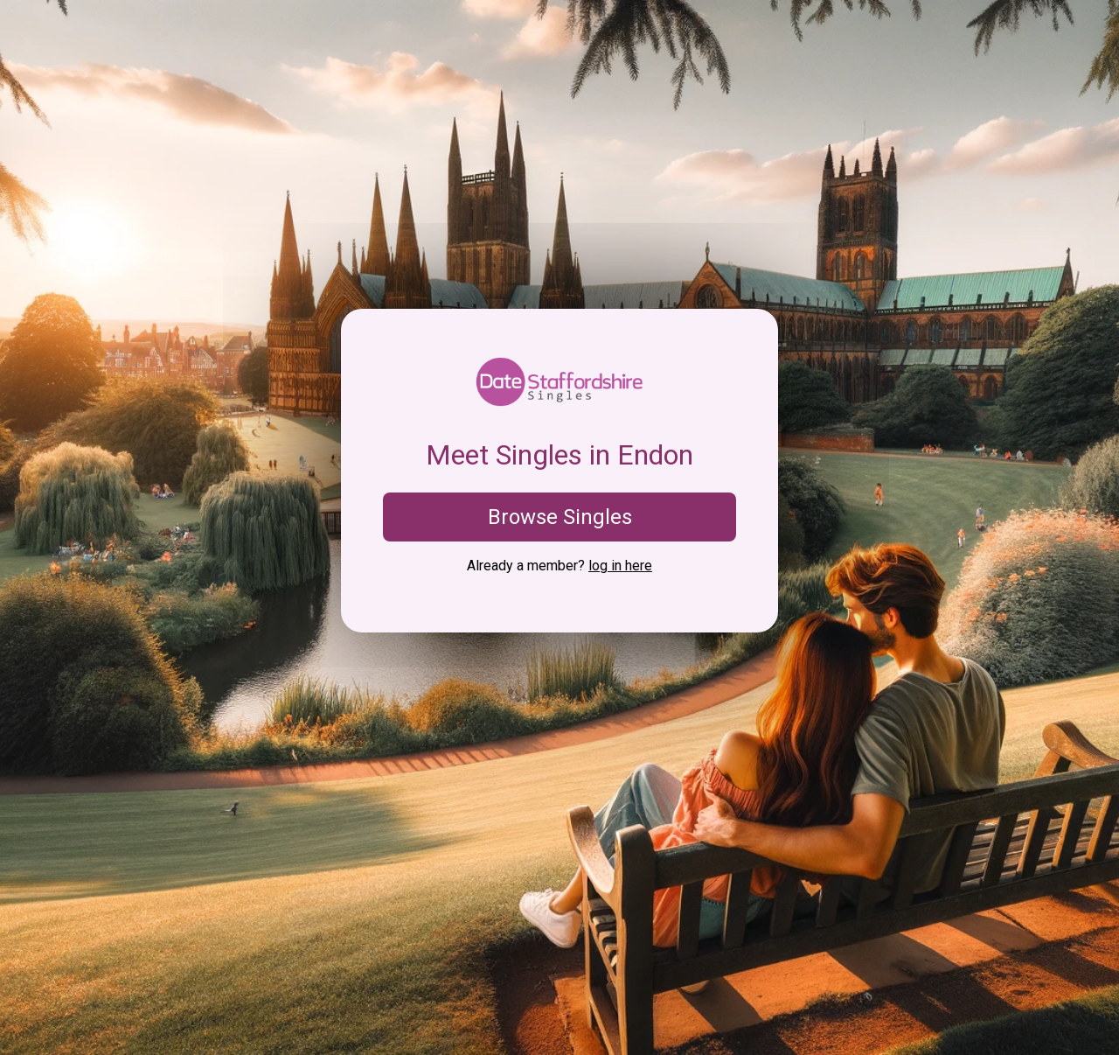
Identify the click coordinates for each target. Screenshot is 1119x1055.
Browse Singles (560, 517)
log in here (620, 565)
